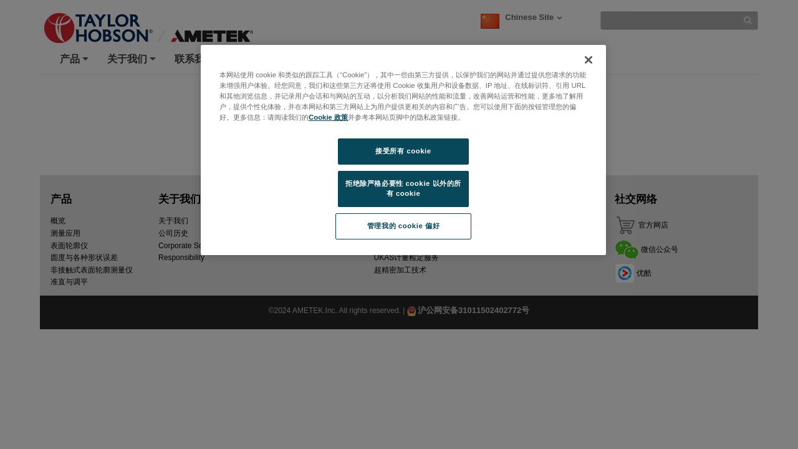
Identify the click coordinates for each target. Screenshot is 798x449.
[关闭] (588, 60)
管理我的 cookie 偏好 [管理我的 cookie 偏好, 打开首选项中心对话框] (403, 225)
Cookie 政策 (328, 117)
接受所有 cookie (403, 151)
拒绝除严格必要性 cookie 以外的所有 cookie (403, 188)
